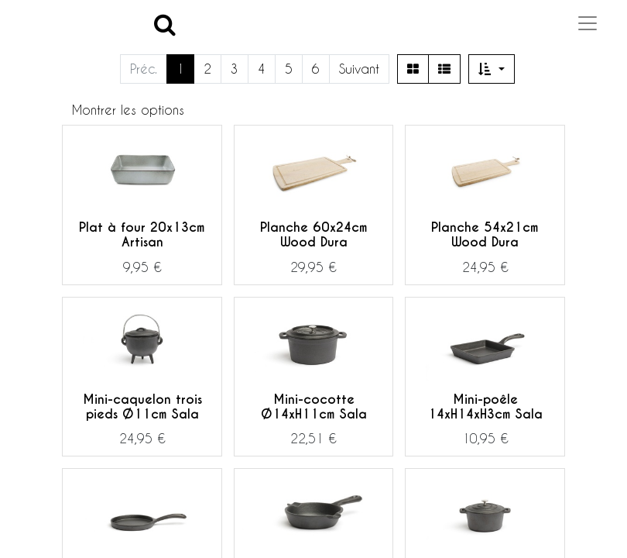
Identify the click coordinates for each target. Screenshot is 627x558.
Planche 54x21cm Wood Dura (485, 234)
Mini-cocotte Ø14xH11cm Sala (314, 406)
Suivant (359, 68)
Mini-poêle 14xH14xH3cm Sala (485, 406)
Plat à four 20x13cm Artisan (142, 234)
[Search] (164, 23)
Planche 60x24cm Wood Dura (314, 234)
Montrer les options (128, 109)
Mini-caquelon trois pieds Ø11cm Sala (142, 406)
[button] (491, 69)
